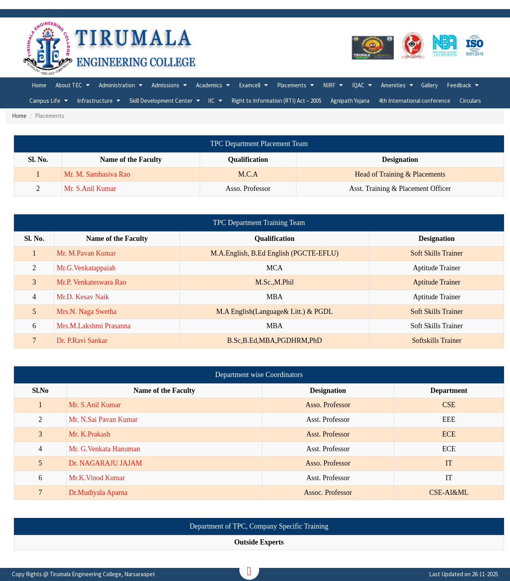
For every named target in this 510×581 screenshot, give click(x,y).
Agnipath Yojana (350, 100)
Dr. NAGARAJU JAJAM (105, 463)
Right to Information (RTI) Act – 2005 (276, 100)
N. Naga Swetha (93, 312)
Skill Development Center (160, 100)
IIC (211, 100)
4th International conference (414, 100)
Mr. (61, 282)
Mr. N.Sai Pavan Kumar (103, 419)
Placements (291, 85)
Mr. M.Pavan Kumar (85, 253)
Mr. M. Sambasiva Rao (97, 174)
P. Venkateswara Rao (96, 282)
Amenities (393, 85)
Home (39, 85)
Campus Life (44, 100)
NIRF (329, 85)
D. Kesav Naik (88, 297)
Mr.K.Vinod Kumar (97, 478)
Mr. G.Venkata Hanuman (104, 449)
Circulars (470, 100)
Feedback (459, 85)
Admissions (165, 85)
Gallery (429, 85)
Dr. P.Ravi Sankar (81, 340)
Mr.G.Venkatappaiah (85, 268)
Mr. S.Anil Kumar (90, 188)
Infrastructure (95, 100)
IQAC (358, 85)
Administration (117, 85)
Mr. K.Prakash (89, 434)
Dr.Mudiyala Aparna (98, 492)
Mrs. (63, 312)
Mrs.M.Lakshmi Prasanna (93, 326)
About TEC (69, 85)
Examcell (249, 85)
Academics (209, 85)
